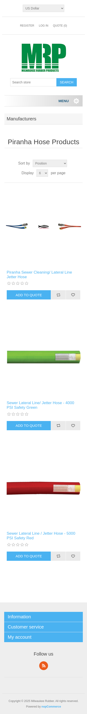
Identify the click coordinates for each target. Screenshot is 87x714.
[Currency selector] (43, 8)
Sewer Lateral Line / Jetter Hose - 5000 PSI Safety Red (41, 535)
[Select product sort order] (50, 163)
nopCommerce (51, 706)
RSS (43, 665)
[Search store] (33, 82)
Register (27, 25)
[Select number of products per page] (42, 173)
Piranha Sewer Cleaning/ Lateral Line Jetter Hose (39, 274)
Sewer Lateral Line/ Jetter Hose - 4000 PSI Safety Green (40, 405)
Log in (43, 25)
